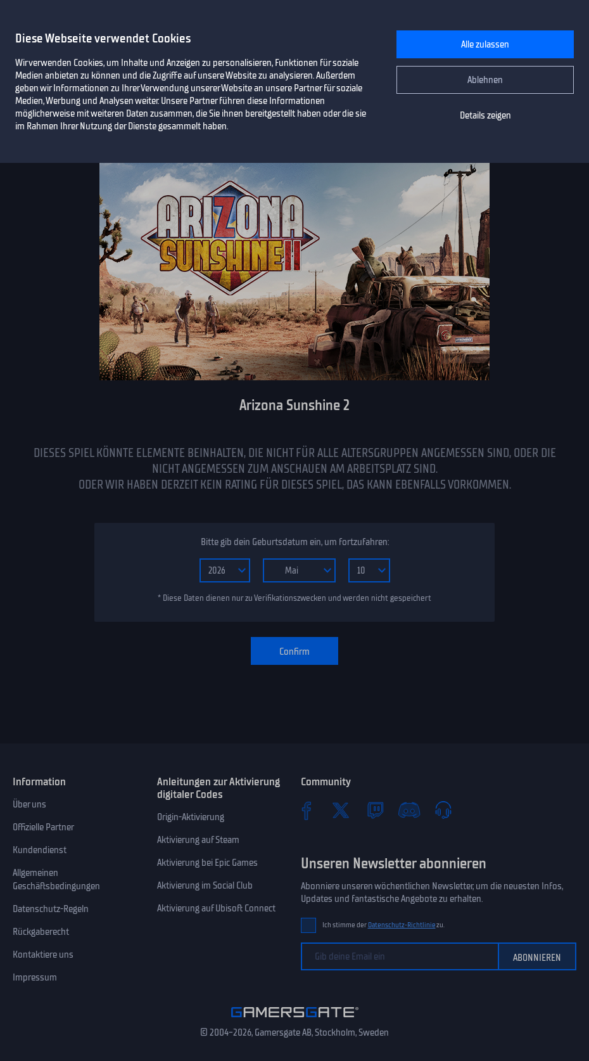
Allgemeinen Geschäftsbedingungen (56, 879)
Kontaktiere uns (43, 954)
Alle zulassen (485, 44)
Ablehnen (485, 80)
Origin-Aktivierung (190, 817)
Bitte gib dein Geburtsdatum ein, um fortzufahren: (295, 542)
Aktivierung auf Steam (198, 839)
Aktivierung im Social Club (205, 885)
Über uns (29, 804)
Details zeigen (485, 115)
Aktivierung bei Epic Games (207, 862)
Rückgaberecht (41, 931)
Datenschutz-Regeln (51, 909)
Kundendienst (39, 850)
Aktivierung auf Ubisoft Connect (216, 908)
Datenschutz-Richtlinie (402, 925)
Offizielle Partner (43, 827)
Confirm (294, 651)
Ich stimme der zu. (383, 925)
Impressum (35, 977)
